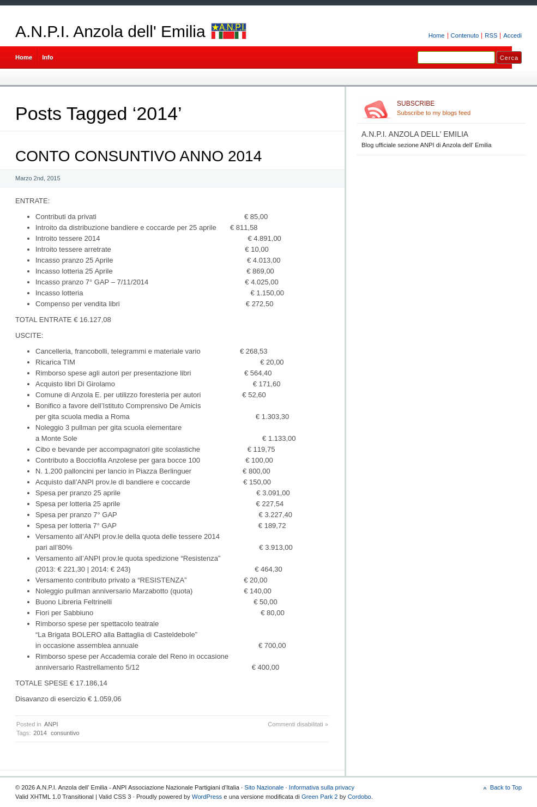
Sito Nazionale (263, 787)
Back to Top (506, 787)
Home (437, 35)
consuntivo (65, 733)
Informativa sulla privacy (321, 787)
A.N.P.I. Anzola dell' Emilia (110, 31)
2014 (39, 733)
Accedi (512, 35)
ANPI (51, 724)
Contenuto (465, 35)
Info (47, 57)
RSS (491, 35)
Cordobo (359, 796)
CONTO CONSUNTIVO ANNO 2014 (138, 156)
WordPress (207, 796)
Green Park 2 (319, 796)
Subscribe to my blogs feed (459, 108)
